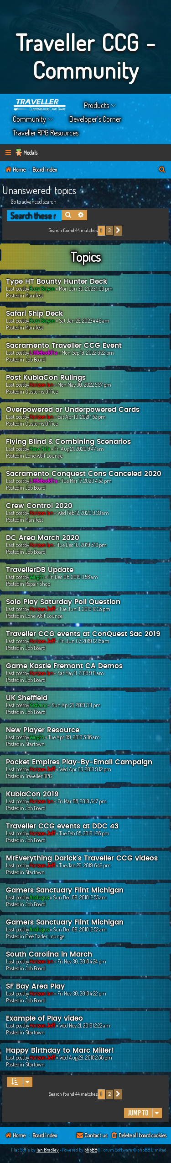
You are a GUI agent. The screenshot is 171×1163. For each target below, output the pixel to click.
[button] (118, 231)
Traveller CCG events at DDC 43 (62, 826)
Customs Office (41, 391)
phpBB (90, 1150)
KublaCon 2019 (32, 794)
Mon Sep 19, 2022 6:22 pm (88, 352)
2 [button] (109, 230)
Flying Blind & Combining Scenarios (68, 441)
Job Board (35, 359)
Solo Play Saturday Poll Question (63, 602)
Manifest (34, 295)
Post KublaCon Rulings (46, 377)
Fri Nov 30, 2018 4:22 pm (81, 993)
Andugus (39, 897)
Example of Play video (44, 1018)
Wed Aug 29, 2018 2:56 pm (85, 1057)
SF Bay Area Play (35, 986)
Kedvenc (38, 705)
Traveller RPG (38, 776)
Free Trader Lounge (44, 936)
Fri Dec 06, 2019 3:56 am (73, 576)
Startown (35, 744)
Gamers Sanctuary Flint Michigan (65, 890)
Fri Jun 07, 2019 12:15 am (84, 641)
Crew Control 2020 (39, 506)
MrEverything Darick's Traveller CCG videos (82, 858)
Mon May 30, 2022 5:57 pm (84, 384)
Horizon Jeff (42, 609)
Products (96, 105)
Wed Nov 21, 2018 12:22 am (84, 1025)
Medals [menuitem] (30, 152)
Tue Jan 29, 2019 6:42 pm (85, 865)
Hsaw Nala (39, 448)
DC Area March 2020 (42, 538)
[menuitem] (162, 170)
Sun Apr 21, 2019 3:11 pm (76, 705)
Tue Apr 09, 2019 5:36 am (74, 737)
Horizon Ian (41, 384)
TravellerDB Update (39, 570)
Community (29, 119)
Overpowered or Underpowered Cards (73, 409)
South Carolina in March (49, 954)
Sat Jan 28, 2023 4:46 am (84, 320)
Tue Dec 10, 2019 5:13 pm (82, 544)
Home (40, 105)
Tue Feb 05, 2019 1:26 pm (84, 833)
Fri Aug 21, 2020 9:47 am (79, 448)
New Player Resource (42, 730)
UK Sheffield (26, 698)
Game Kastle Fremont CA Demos (64, 666)
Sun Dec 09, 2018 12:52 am (80, 929)
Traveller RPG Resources (45, 132)
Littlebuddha (43, 352)
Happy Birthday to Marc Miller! (60, 1050)
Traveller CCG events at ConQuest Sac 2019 (83, 634)
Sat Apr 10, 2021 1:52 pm (81, 416)
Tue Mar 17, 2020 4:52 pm (87, 480)
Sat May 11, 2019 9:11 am (80, 673)
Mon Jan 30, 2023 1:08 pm (86, 288)
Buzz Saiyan (42, 288)
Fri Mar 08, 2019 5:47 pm (82, 801)
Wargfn (36, 576)
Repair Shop (37, 583)
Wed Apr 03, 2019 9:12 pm (85, 769)
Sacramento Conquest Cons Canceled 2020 (83, 474)
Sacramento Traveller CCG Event (64, 345)
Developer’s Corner (95, 119)
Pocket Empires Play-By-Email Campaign (79, 762)
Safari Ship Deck (34, 313)
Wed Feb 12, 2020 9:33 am (83, 512)
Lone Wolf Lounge (43, 455)
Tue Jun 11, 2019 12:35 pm (84, 609)
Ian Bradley (47, 1150)
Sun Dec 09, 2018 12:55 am (80, 897)
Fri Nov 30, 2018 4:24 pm (81, 961)
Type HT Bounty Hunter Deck (56, 281)
